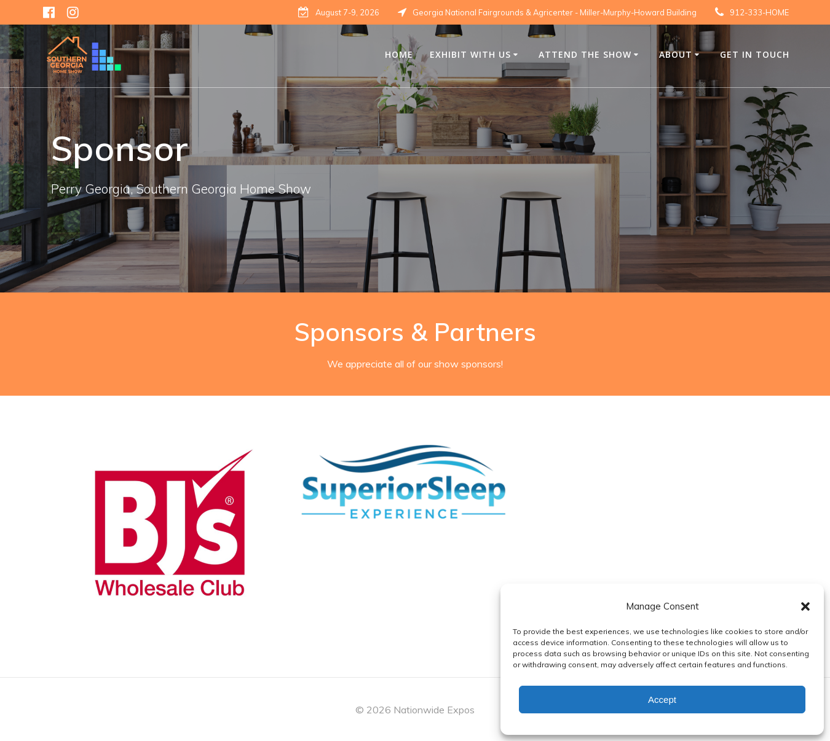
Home (399, 54)
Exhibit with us (470, 54)
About (675, 54)
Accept (662, 699)
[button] (805, 606)
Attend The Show (585, 54)
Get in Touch (754, 54)
